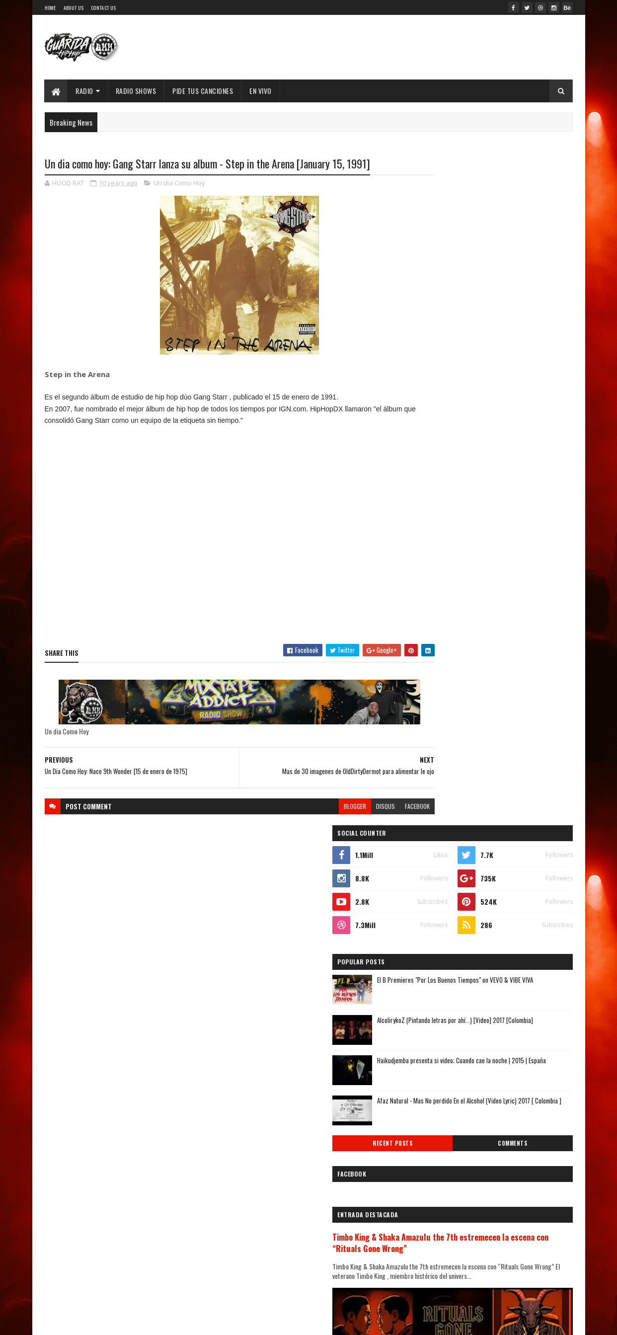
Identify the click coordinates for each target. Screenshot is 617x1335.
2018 (433, 947)
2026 (434, 834)
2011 (432, 1196)
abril (430, 1068)
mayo (431, 1054)
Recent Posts (453, 472)
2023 (434, 876)
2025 (434, 848)
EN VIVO (261, 90)
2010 (433, 1210)
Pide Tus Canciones (203, 90)
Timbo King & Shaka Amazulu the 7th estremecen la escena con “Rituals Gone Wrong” (483, 577)
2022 (434, 890)
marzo (433, 1082)
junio (431, 1041)
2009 (434, 1224)
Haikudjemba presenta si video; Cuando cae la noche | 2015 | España (513, 395)
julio (430, 1027)
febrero (435, 1095)
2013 (433, 1168)
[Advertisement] (220, 554)
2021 (433, 905)
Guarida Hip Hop (210, 1321)
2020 (434, 919)
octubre (435, 987)
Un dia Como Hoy (179, 183)
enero (432, 1109)
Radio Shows (136, 90)
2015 (433, 1140)
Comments (532, 472)
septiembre (441, 1000)
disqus (347, 806)
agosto (434, 1014)
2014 (433, 1154)
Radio (85, 90)
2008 (434, 1238)
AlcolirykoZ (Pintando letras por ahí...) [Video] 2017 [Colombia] (506, 354)
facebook (379, 806)
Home (50, 7)
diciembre (438, 973)
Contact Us (103, 7)
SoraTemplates (132, 1321)
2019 (433, 933)
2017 (433, 961)
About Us (73, 7)
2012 (433, 1182)
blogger (317, 806)
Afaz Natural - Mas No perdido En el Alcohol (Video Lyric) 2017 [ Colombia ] (512, 435)
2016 (433, 1126)
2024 (434, 863)
